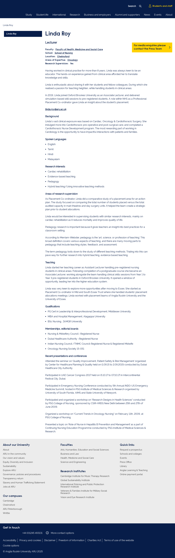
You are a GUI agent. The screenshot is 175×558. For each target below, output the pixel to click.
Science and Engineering (73, 462)
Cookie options (11, 545)
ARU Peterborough (12, 509)
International (59, 14)
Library (123, 466)
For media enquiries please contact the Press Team (150, 47)
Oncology (72, 60)
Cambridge (8, 500)
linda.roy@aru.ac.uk (55, 109)
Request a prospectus (131, 449)
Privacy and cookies (30, 540)
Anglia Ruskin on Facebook (5, 532)
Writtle (6, 513)
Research (75, 14)
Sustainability (9, 466)
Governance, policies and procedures (22, 474)
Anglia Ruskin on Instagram (9, 532)
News (147, 14)
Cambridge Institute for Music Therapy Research (85, 476)
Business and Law (70, 454)
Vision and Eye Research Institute (77, 497)
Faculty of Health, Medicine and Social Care (79, 49)
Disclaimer (50, 540)
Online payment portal (131, 474)
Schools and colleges (131, 454)
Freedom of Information (71, 540)
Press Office (126, 462)
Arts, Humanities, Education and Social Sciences (85, 449)
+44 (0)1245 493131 (32, 533)
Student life (42, 14)
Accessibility (9, 540)
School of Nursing (64, 53)
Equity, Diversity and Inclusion (18, 462)
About (169, 14)
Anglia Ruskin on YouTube (18, 532)
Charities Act (94, 540)
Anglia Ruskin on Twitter (14, 532)
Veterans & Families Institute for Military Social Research (84, 491)
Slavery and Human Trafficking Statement (24, 482)
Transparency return (13, 478)
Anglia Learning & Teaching (134, 470)
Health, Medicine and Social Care (77, 458)
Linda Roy (11, 34)
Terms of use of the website (119, 540)
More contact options (60, 532)
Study (29, 14)
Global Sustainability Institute (75, 480)
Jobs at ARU (9, 486)
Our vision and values (14, 458)
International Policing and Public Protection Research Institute (82, 485)
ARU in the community (14, 454)
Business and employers (97, 14)
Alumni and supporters (127, 14)
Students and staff (160, 6)
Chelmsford (63, 56)
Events (157, 14)
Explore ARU (9, 470)
